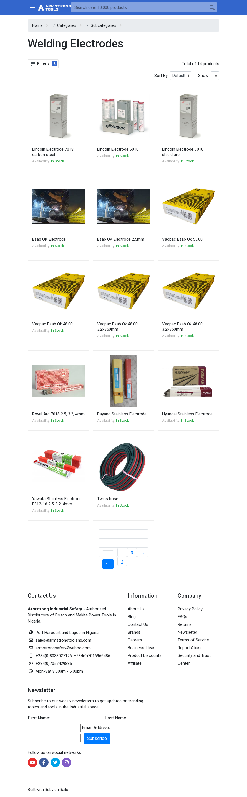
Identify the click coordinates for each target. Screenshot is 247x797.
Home (37, 25)
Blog (132, 616)
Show (203, 75)
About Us (136, 608)
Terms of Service (193, 639)
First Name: (39, 718)
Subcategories (103, 25)
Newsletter (187, 632)
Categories (66, 25)
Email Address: (96, 727)
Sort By (161, 75)
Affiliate (135, 663)
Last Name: (116, 718)
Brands (134, 632)
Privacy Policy (190, 608)
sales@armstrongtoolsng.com (63, 640)
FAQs (182, 616)
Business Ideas (141, 647)
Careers (135, 639)
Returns (185, 624)
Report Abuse (190, 647)
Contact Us (138, 624)
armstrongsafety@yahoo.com (63, 648)
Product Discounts (145, 655)
